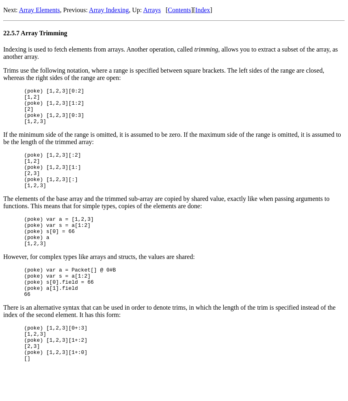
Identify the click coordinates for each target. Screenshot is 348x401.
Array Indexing (109, 9)
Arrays (152, 9)
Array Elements (39, 9)
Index (202, 9)
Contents (179, 9)
